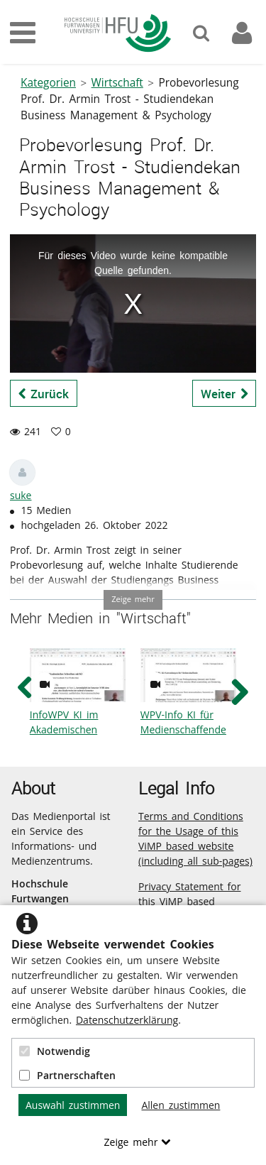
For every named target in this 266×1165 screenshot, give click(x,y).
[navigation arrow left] (25, 688)
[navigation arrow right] (239, 691)
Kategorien (48, 82)
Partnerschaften (67, 1075)
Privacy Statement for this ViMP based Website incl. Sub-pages (194, 901)
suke (20, 495)
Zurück (44, 393)
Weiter (224, 393)
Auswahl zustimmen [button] (73, 1105)
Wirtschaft (117, 82)
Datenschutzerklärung (127, 1020)
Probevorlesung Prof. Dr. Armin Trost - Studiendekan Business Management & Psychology (130, 99)
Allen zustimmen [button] (180, 1105)
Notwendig (54, 1051)
